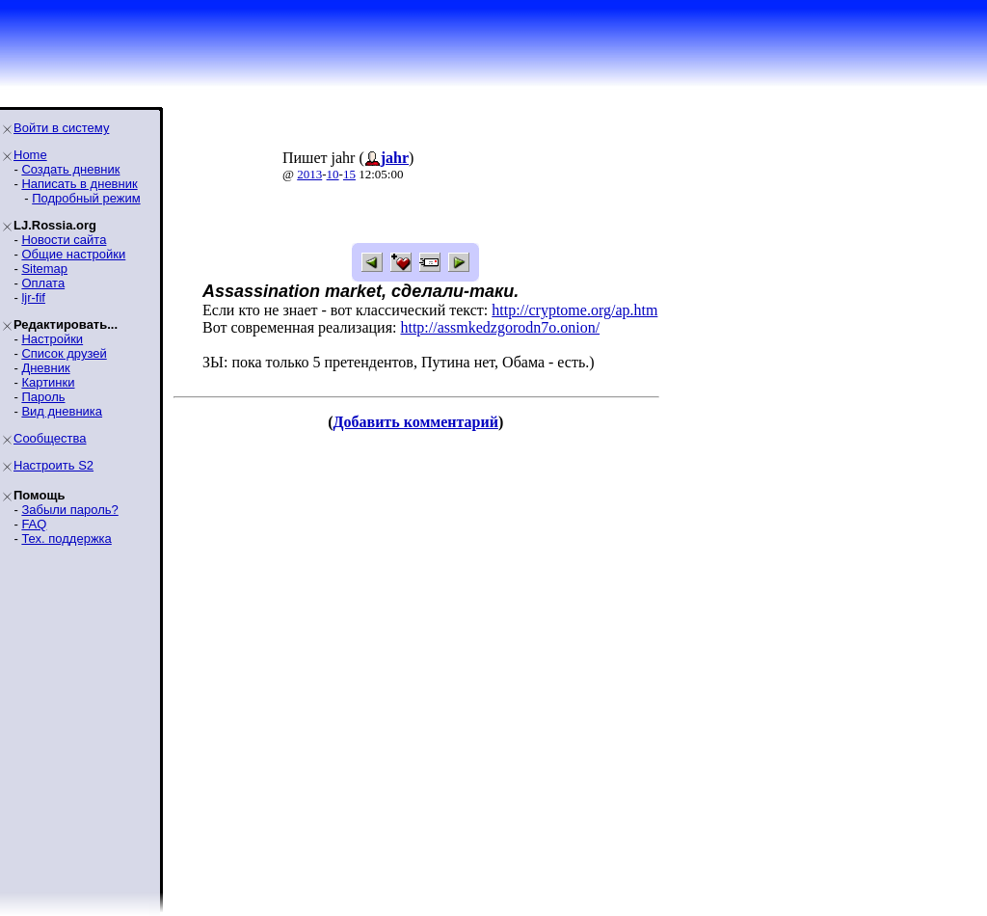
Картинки (47, 382)
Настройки (52, 339)
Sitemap (44, 268)
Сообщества (50, 438)
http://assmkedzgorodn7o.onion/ (500, 327)
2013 (309, 174)
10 (333, 174)
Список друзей (63, 353)
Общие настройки (73, 254)
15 (349, 174)
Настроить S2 (53, 465)
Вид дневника (61, 411)
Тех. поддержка (66, 538)
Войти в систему (61, 128)
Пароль (43, 397)
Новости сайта (63, 239)
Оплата (43, 283)
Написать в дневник (79, 183)
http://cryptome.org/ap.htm (574, 310)
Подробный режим (86, 198)
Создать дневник (70, 169)
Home (30, 155)
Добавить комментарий (415, 422)
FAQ (33, 524)
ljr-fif (33, 297)
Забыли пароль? (69, 509)
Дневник (45, 368)
